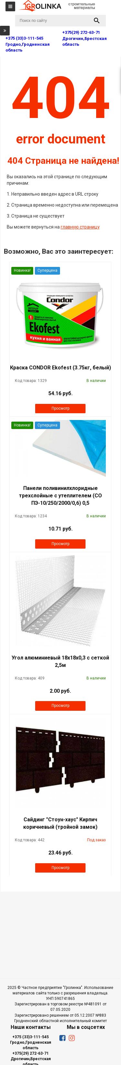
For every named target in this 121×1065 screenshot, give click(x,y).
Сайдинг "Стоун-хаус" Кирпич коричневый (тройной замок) (60, 823)
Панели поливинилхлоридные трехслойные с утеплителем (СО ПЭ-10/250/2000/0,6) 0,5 (60, 495)
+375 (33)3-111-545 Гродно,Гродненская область (30, 1042)
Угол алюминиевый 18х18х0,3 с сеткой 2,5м (60, 661)
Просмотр (60, 408)
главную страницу (80, 227)
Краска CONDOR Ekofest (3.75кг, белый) (60, 368)
